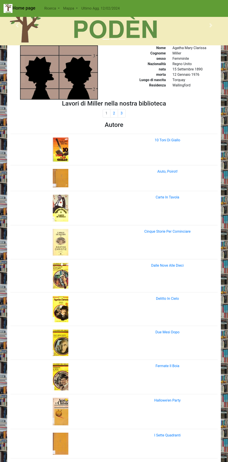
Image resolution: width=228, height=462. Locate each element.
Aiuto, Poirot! (167, 171)
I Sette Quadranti (167, 435)
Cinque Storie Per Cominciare (167, 231)
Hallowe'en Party (167, 400)
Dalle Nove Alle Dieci (167, 265)
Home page (19, 8)
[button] (17, 25)
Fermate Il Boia (167, 366)
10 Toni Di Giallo (167, 140)
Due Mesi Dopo (167, 332)
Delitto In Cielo (167, 298)
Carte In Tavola (167, 197)
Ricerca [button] (50, 8)
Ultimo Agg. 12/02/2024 (100, 8)
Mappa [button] (69, 8)
